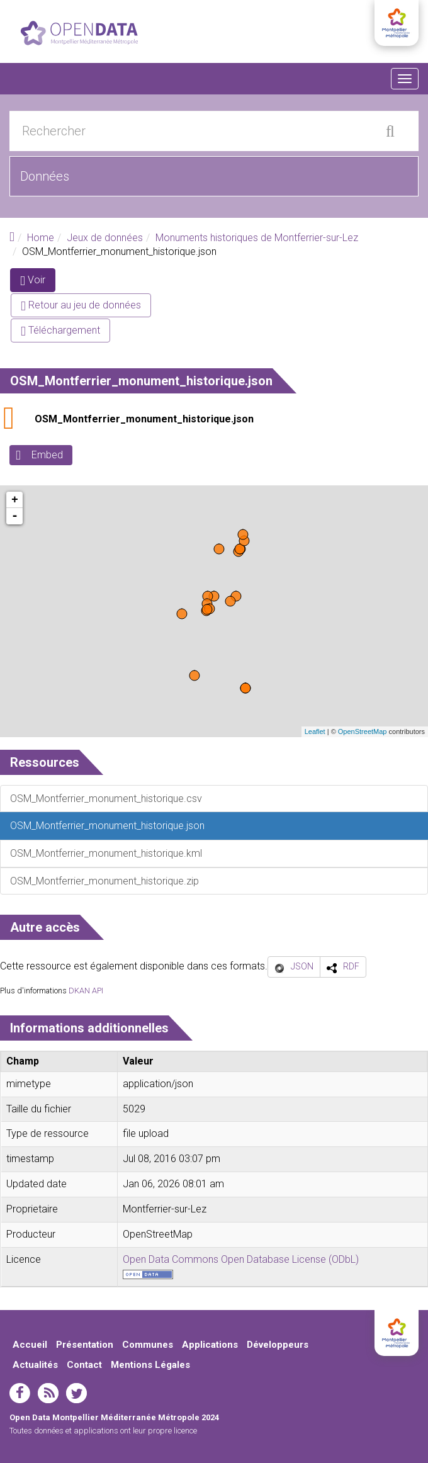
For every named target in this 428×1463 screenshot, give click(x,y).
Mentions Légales (150, 1364)
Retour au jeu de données (81, 305)
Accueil (30, 1344)
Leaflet (315, 731)
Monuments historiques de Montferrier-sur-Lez (256, 238)
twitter (76, 1393)
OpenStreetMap (362, 731)
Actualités (35, 1364)
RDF (351, 966)
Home (40, 238)
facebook (19, 1393)
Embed (47, 455)
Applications (210, 1344)
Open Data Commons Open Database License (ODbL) (241, 1259)
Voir (37, 282)
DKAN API (86, 990)
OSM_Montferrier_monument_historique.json (144, 419)
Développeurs (277, 1344)
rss (48, 1393)
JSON (302, 966)
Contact (84, 1364)
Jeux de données (105, 238)
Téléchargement (60, 330)
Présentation (84, 1344)
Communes (147, 1344)
